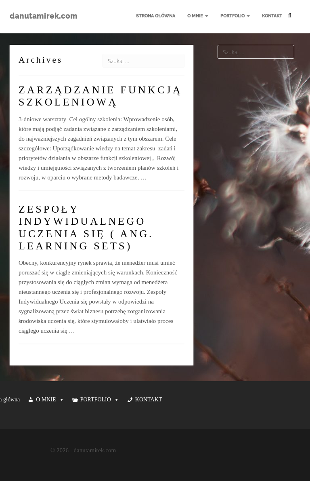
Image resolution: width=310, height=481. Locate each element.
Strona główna (155, 16)
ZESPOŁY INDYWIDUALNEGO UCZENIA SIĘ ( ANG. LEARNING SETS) (86, 227)
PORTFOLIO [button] (99, 400)
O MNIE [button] (50, 400)
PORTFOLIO (235, 16)
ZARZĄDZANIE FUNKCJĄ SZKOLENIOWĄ (100, 96)
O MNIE (197, 16)
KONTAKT (272, 16)
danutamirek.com (44, 16)
